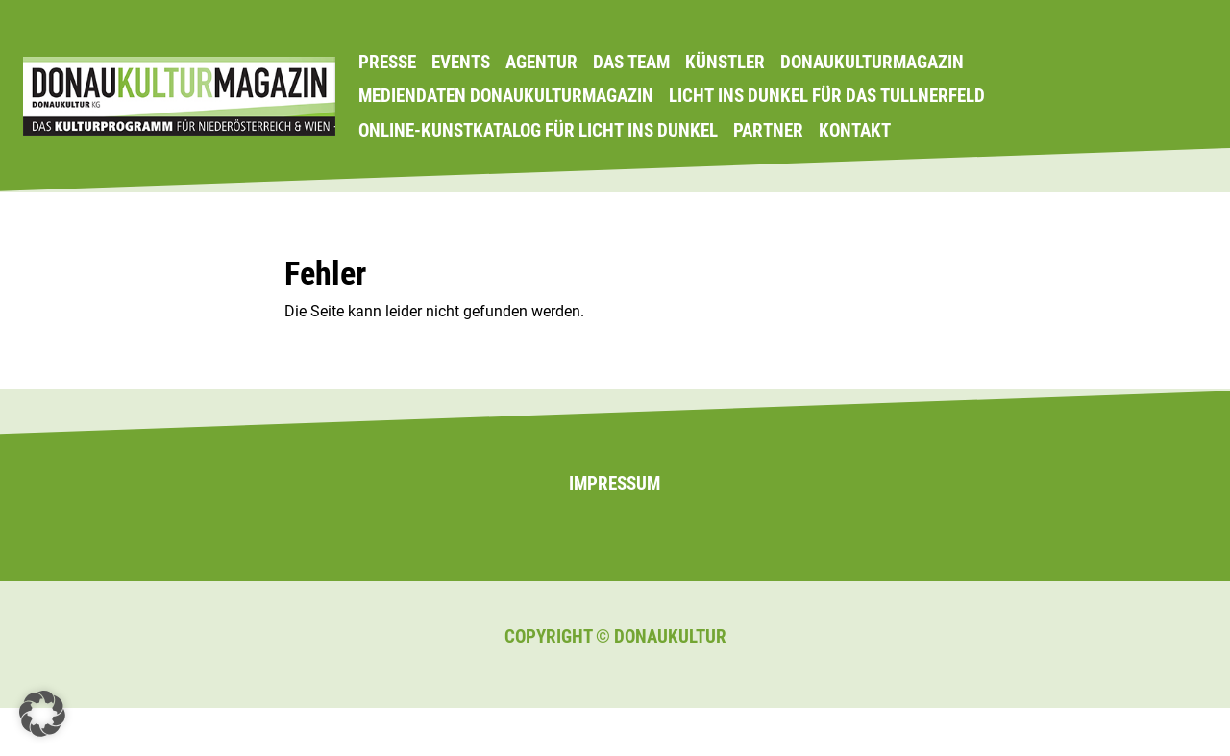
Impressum (614, 483)
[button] (42, 713)
